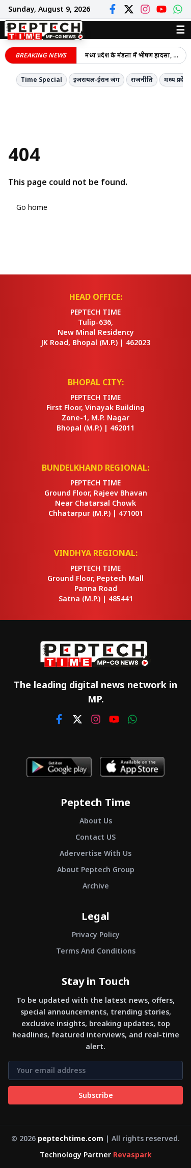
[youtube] (114, 719)
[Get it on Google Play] (58, 767)
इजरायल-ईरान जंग (96, 79)
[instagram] (96, 719)
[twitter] (77, 719)
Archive (96, 885)
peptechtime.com (70, 1138)
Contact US (95, 837)
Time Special (41, 79)
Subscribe (95, 1095)
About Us (95, 820)
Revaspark (132, 1154)
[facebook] (59, 719)
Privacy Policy (96, 934)
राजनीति (142, 79)
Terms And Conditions (95, 951)
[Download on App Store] (132, 767)
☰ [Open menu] (180, 30)
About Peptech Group (95, 869)
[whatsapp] (132, 719)
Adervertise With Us (95, 853)
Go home (31, 207)
